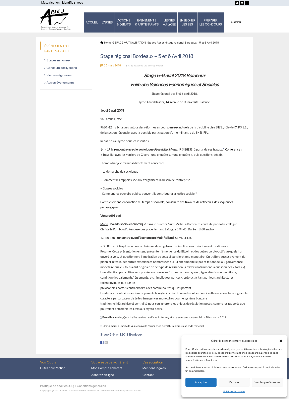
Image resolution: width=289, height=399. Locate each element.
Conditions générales (91, 386)
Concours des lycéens (62, 68)
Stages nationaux (58, 60)
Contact (148, 375)
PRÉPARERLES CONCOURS (210, 22)
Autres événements (60, 82)
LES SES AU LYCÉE (169, 22)
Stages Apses (135, 65)
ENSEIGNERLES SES (187, 22)
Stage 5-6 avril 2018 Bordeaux (121, 334)
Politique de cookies (234, 391)
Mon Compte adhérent (106, 368)
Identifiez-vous (72, 2)
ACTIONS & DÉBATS (124, 22)
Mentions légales (154, 368)
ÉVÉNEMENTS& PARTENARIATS (147, 22)
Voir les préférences (267, 382)
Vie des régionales (153, 65)
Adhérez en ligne (102, 375)
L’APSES (107, 22)
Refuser (234, 382)
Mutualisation (50, 2)
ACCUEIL (92, 22)
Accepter (201, 382)
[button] (281, 341)
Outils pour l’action (52, 368)
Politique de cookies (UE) (57, 386)
